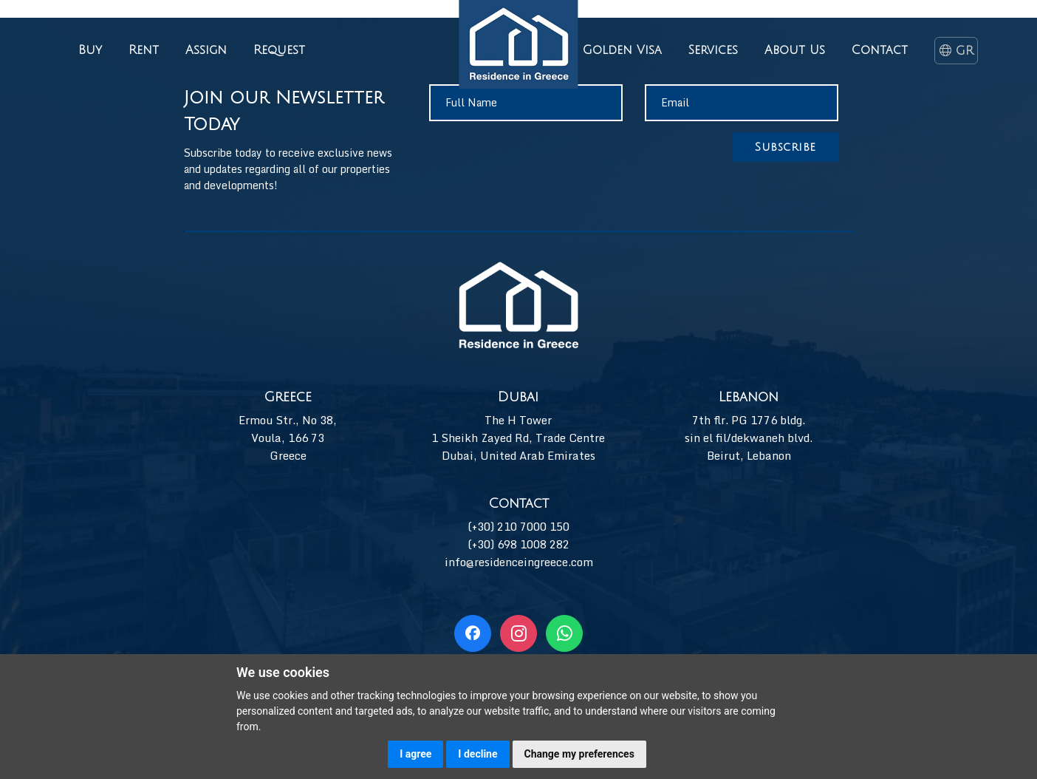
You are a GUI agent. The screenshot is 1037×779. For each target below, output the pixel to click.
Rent (144, 50)
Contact (880, 50)
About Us (794, 50)
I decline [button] (477, 754)
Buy (90, 50)
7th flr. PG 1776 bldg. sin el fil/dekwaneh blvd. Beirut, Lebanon (748, 437)
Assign (206, 50)
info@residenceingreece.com (519, 562)
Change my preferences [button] (579, 754)
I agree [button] (415, 754)
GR (955, 51)
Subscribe (785, 147)
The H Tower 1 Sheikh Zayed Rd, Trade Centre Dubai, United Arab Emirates (518, 437)
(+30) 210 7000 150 (518, 526)
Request (279, 50)
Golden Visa (622, 50)
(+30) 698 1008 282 (518, 544)
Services (713, 50)
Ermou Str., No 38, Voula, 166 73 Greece (288, 437)
